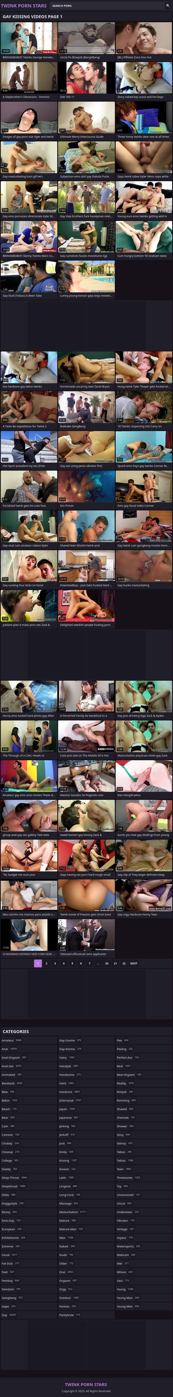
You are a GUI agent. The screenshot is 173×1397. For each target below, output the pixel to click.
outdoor (69, 1298)
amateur (12, 1040)
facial (10, 1255)
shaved (125, 1109)
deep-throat (15, 1178)
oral (66, 1272)
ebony (10, 1212)
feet (8, 1272)
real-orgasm (129, 1075)
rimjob (125, 1092)
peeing (125, 1049)
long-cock (70, 1195)
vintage (126, 1229)
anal (10, 1049)
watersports (129, 1246)
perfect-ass (128, 1057)
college (10, 1160)
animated (12, 1075)
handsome (70, 1075)
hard (67, 1083)
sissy (124, 1135)
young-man (128, 1298)
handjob (69, 1066)
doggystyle (13, 1203)
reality (126, 1083)
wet (123, 1263)
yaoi (123, 1280)
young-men (128, 1306)
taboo (124, 1152)
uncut (124, 1203)
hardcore (70, 1092)
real (124, 1066)
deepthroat (14, 1186)
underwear (128, 1212)
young (125, 1289)
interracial (70, 1100)
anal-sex (12, 1066)
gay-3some (70, 1040)
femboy (11, 1280)
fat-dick (11, 1263)
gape (9, 1306)
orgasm (68, 1280)
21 (115, 963)
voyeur (125, 1238)
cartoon (11, 1135)
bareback (12, 1083)
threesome (129, 1178)
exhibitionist (14, 1238)
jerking (67, 1126)
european (12, 1229)
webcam (126, 1255)
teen (124, 1169)
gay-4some (70, 1049)
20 (106, 963)
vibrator (126, 1220)
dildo (9, 1195)
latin (67, 1178)
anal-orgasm (14, 1057)
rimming (127, 1100)
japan (67, 1109)
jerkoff (67, 1135)
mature (68, 1220)
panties (68, 1306)
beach (10, 1109)
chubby (11, 1143)
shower (125, 1126)
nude (66, 1255)
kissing (68, 1160)
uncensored (129, 1195)
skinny (125, 1143)
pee (123, 1040)
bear (8, 1117)
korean (68, 1169)
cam (8, 1126)
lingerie (68, 1186)
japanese (69, 1117)
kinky (66, 1152)
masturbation (73, 1212)
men (66, 1238)
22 (124, 963)
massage (69, 1203)
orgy (66, 1289)
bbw (8, 1092)
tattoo (125, 1160)
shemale (126, 1117)
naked (67, 1246)
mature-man (71, 1229)
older (66, 1263)
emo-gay (12, 1220)
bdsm (10, 1100)
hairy (67, 1057)
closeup (11, 1152)
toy (123, 1186)
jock (65, 1143)
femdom (11, 1289)
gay (9, 1315)
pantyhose (70, 1315)
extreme (11, 1246)
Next (134, 963)
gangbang (12, 1298)
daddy (10, 1169)
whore (125, 1272)
